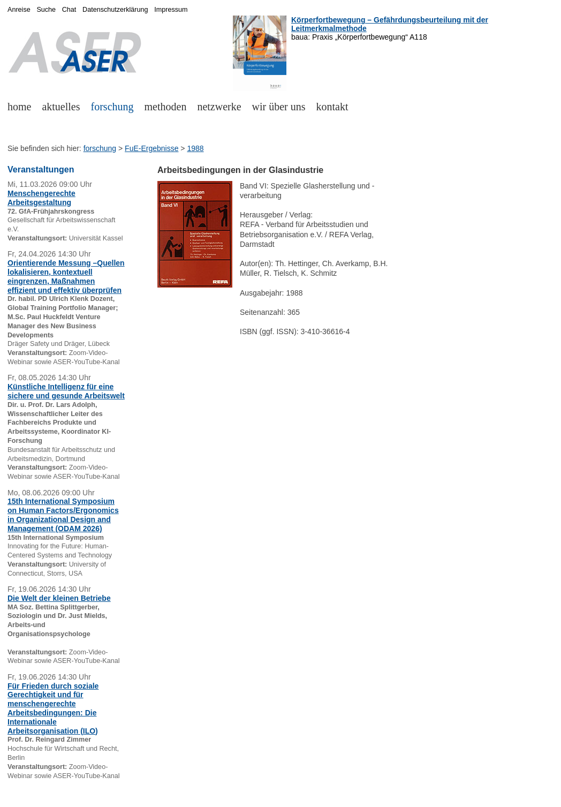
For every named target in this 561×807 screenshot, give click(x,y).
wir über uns (279, 106)
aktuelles (61, 106)
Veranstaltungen (40, 169)
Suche (46, 9)
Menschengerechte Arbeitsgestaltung (41, 198)
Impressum (170, 9)
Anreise (19, 9)
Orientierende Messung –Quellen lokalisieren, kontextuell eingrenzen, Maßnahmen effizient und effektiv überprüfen (66, 276)
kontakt (332, 106)
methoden (166, 106)
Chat (69, 9)
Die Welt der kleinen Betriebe (59, 598)
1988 (195, 148)
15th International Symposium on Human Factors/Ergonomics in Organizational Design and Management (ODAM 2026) (63, 514)
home (19, 106)
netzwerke (219, 106)
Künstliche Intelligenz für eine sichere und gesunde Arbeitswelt (66, 391)
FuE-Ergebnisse (151, 148)
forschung (112, 106)
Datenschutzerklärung (115, 9)
